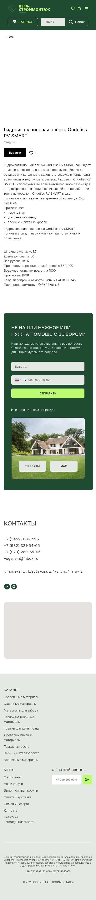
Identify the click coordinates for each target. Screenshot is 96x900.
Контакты (11, 810)
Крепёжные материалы (21, 760)
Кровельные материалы (21, 697)
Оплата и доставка (17, 797)
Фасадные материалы (20, 704)
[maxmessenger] (14, 586)
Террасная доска (16, 746)
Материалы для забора (21, 710)
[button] (73, 8)
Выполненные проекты (21, 790)
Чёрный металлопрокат (21, 753)
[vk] (7, 586)
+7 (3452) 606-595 (21, 539)
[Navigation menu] (86, 8)
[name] (47, 366)
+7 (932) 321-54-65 (22, 545)
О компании (13, 777)
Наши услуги (13, 784)
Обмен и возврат (16, 804)
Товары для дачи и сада (21, 728)
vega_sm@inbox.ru (21, 558)
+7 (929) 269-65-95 (22, 552)
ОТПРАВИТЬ (47, 393)
